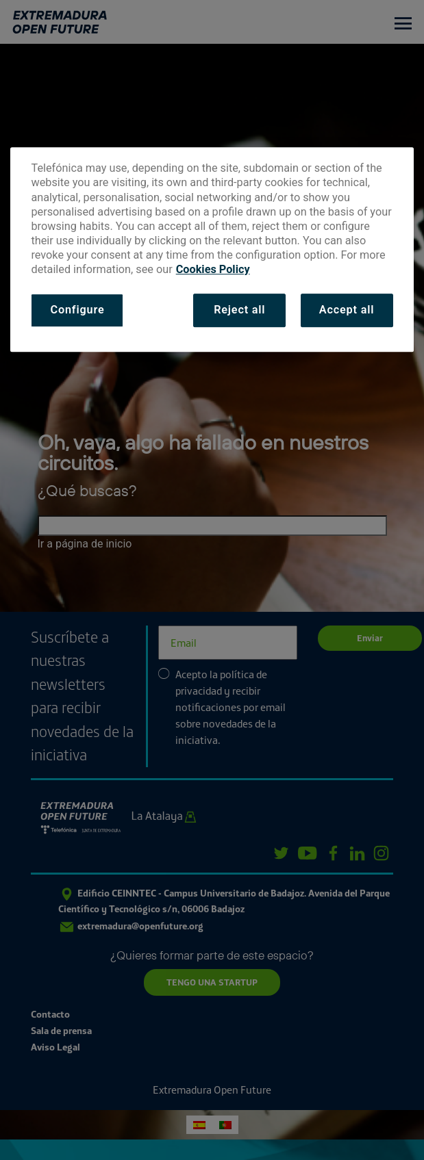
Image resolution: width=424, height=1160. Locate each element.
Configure (77, 310)
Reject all (239, 310)
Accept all (346, 310)
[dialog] (211, 249)
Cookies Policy (213, 269)
